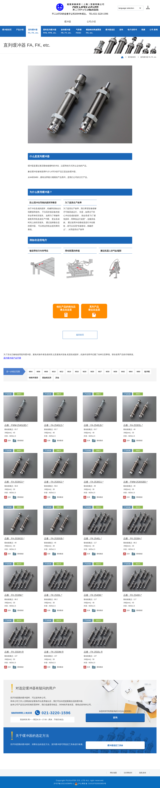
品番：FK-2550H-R (14, 652)
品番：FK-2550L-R (93, 652)
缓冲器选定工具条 (115, 745)
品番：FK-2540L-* (93, 538)
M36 (115, 372)
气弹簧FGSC (79, 31)
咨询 (121, 30)
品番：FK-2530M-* (13, 595)
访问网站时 (128, 773)
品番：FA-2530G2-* (54, 482)
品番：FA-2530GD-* (14, 538)
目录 (9, 440)
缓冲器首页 (7, 30)
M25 (92, 372)
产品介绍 (20, 30)
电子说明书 (132, 30)
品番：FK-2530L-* (53, 595)
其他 (57, 378)
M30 (107, 372)
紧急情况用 (46, 378)
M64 (130, 372)
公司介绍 (91, 21)
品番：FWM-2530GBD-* (135, 482)
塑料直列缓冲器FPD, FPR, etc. (49, 31)
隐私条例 (142, 773)
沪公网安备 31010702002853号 (92, 784)
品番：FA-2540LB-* (93, 425)
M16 (77, 372)
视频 (143, 30)
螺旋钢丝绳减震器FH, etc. (93, 31)
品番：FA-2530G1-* (93, 482)
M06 (38, 372)
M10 (54, 372)
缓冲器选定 (110, 30)
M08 (46, 372)
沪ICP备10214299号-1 (64, 784)
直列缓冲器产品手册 (12, 358)
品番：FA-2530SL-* (133, 425)
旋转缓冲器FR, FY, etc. (66, 31)
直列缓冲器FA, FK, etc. (33, 31)
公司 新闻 (154, 30)
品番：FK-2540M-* (93, 595)
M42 (123, 372)
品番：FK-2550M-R (54, 652)
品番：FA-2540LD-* (54, 425)
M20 (84, 372)
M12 (61, 372)
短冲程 (147, 372)
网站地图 (113, 773)
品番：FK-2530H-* (132, 538)
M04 (30, 372)
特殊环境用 (33, 378)
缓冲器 (67, 21)
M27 (100, 372)
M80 (138, 372)
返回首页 (80, 335)
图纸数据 (20, 440)
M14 (69, 372)
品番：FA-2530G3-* (14, 482)
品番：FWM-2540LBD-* (16, 425)
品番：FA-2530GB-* (54, 538)
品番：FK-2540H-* (132, 595)
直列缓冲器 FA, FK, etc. (148, 57)
